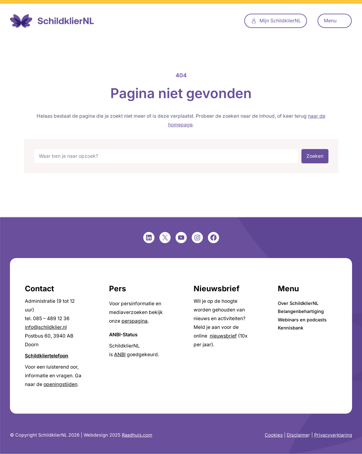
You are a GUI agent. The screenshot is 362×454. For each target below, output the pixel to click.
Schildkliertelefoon (46, 356)
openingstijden (60, 384)
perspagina (134, 321)
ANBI (120, 354)
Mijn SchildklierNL (280, 21)
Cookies (274, 435)
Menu (330, 21)
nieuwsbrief (223, 336)
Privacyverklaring (333, 435)
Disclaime (297, 435)
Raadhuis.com (137, 435)
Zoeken (314, 156)
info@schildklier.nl (46, 327)
